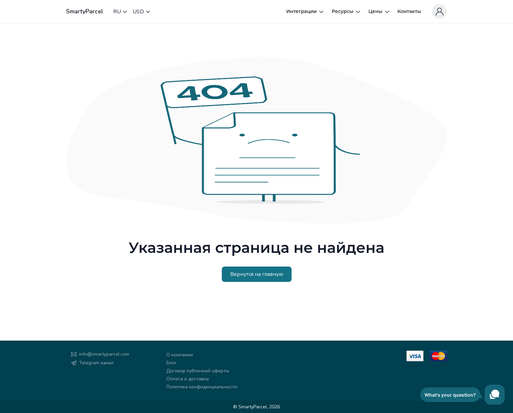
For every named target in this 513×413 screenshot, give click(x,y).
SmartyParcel (84, 11)
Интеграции (305, 11)
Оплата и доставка (187, 379)
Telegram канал (96, 363)
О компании (179, 355)
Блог (171, 363)
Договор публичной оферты (197, 371)
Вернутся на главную (256, 274)
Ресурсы (346, 11)
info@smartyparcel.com (104, 354)
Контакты (409, 11)
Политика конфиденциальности (201, 387)
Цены (379, 11)
